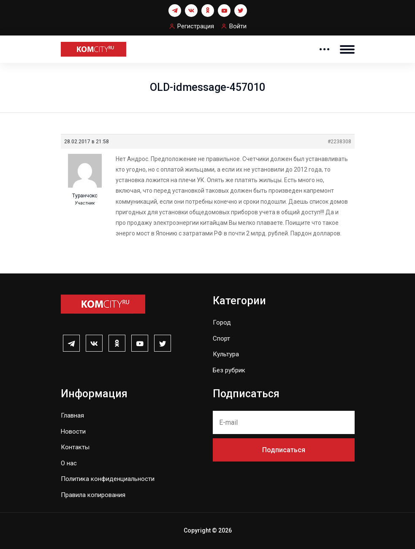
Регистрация (195, 26)
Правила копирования (93, 495)
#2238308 (339, 142)
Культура (226, 354)
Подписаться (283, 450)
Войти (238, 26)
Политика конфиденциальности (108, 479)
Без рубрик (229, 370)
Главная (72, 415)
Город (222, 322)
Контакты (75, 447)
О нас (69, 463)
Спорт (221, 338)
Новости (73, 431)
